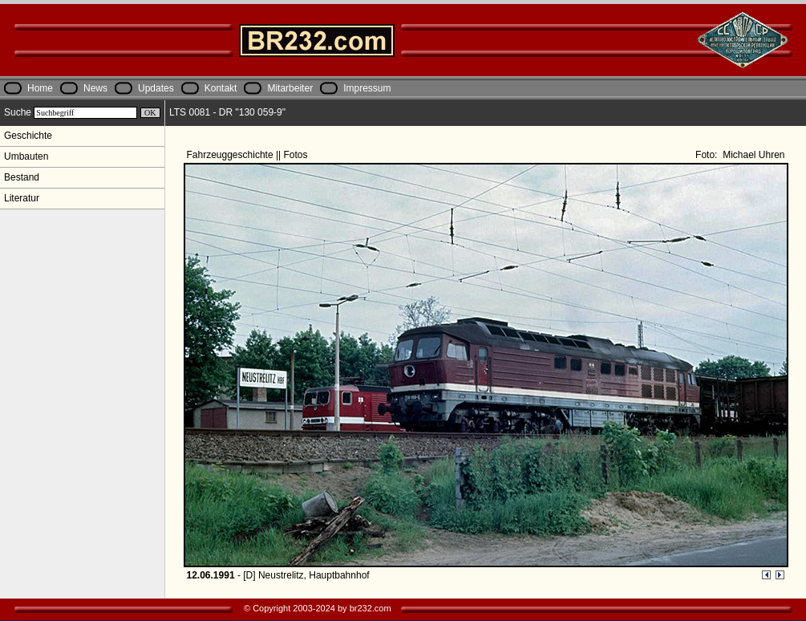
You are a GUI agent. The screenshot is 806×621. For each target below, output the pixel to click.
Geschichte (28, 135)
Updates (156, 88)
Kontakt (221, 88)
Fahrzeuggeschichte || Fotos (248, 154)
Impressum (367, 88)
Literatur (21, 198)
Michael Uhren (752, 154)
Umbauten (26, 156)
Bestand (21, 177)
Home (40, 88)
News (95, 88)
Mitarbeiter (290, 88)
